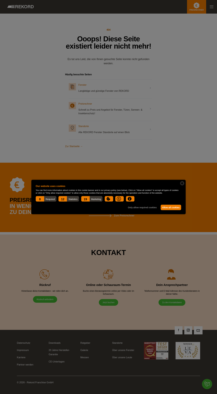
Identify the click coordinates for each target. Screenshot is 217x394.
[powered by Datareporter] (182, 183)
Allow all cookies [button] (170, 207)
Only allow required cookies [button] (141, 207)
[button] (46, 199)
